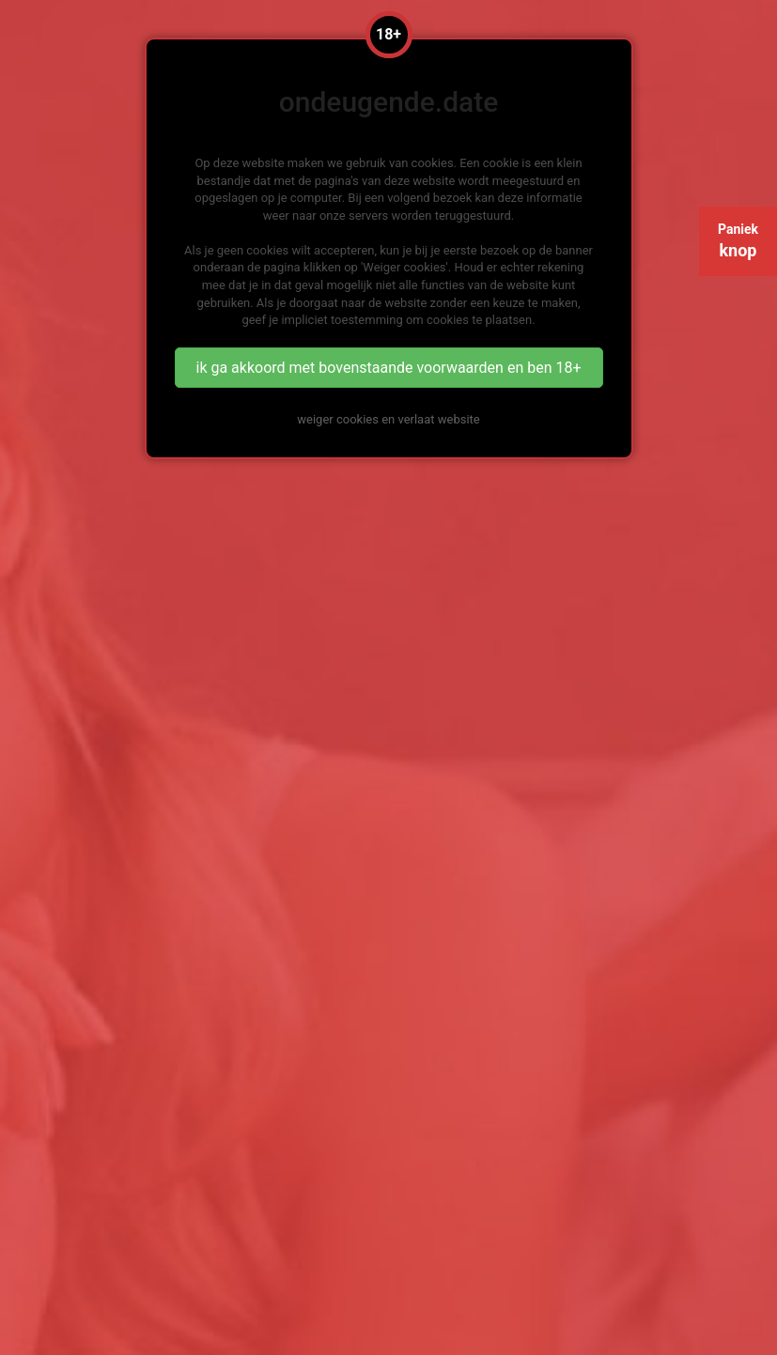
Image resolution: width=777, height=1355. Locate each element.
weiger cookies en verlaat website (388, 419)
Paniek (738, 241)
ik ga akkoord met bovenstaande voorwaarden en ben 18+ (388, 368)
